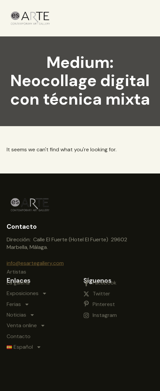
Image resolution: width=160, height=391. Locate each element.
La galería (18, 260)
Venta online (26, 303)
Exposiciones (27, 271)
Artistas (16, 249)
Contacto (19, 314)
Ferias (18, 282)
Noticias (21, 292)
